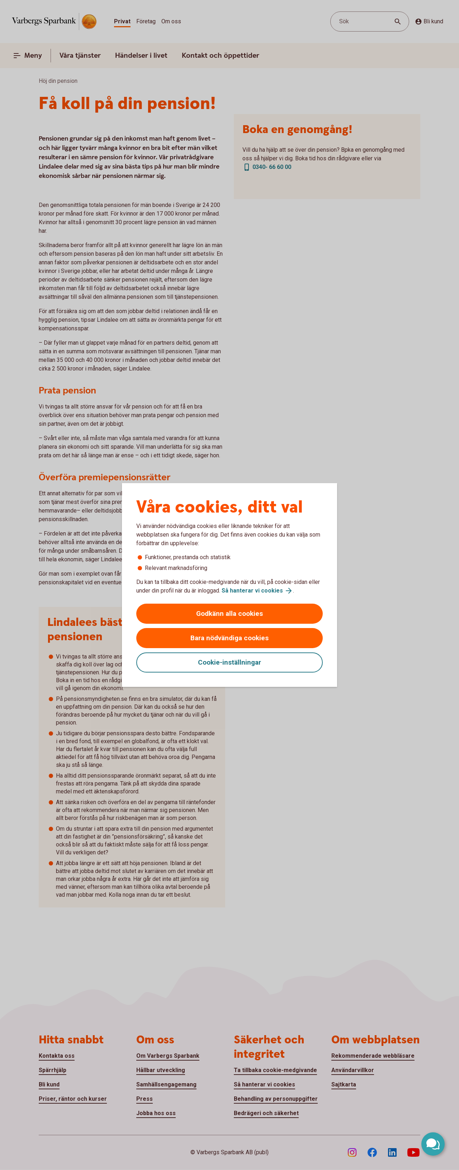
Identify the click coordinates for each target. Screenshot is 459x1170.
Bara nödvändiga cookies (229, 638)
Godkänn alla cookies (229, 613)
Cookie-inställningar (229, 662)
